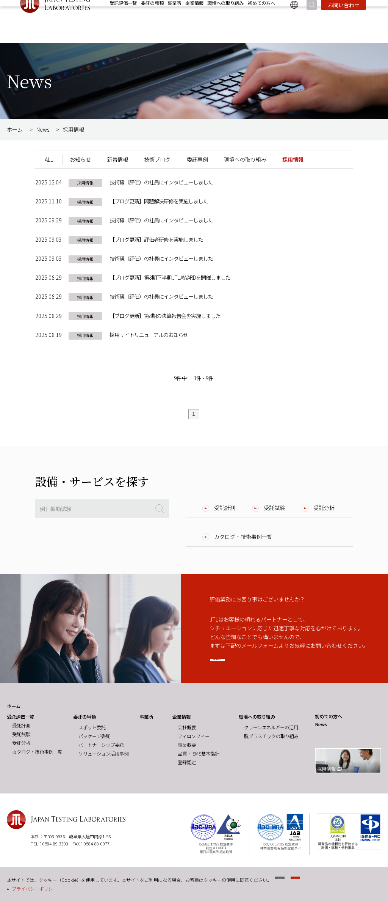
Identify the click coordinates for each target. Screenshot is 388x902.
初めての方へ (261, 21)
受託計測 (224, 508)
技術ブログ (157, 159)
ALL (49, 159)
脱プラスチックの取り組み (271, 736)
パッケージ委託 (94, 736)
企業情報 (194, 21)
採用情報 (356, 10)
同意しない (296, 882)
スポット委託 (92, 727)
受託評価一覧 (123, 21)
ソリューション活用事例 (103, 753)
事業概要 (187, 744)
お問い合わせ (344, 23)
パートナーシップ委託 (101, 744)
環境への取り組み (225, 21)
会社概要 (187, 727)
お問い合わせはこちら (259, 662)
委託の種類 (152, 21)
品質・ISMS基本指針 (198, 753)
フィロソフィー (194, 736)
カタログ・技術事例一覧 (243, 536)
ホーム (15, 129)
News (328, 10)
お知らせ (80, 159)
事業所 (174, 21)
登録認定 (187, 762)
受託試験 (274, 508)
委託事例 (197, 159)
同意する (348, 882)
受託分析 (324, 508)
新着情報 (117, 159)
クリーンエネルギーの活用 (271, 727)
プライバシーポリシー (34, 888)
